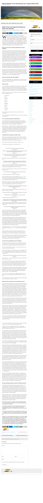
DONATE (18, 23)
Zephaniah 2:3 (16, 197)
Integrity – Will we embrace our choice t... (22, 435)
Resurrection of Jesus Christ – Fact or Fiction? (35, 84)
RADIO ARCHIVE (3, 23)
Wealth (30, 122)
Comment (3, 445)
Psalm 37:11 (15, 208)
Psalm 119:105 (14, 149)
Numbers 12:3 (22, 176)
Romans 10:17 (14, 156)
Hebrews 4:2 (15, 163)
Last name (32, 39)
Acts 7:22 (14, 227)
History (31, 113)
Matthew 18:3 (8, 73)
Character (6, 432)
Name (3, 456)
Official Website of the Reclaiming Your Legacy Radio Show (20, 3)
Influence (9, 432)
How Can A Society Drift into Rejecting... (7, 435)
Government (31, 109)
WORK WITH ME (14, 23)
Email (16, 456)
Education (31, 107)
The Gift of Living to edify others (34, 91)
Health (30, 111)
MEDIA (10, 23)
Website (3, 459)
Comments (4, 426)
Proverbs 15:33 (14, 193)
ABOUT (7, 23)
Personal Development (12, 432)
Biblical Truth (31, 100)
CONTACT (21, 23)
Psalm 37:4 (14, 256)
